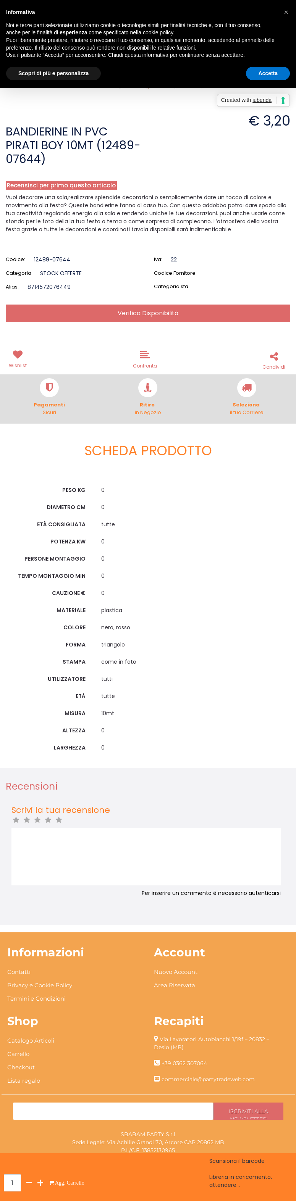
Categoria (18, 273)
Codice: (15, 259)
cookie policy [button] (158, 32)
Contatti (19, 971)
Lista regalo (23, 1080)
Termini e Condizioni (36, 998)
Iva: (158, 259)
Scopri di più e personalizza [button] (53, 73)
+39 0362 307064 (184, 1063)
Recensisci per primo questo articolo (61, 185)
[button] (19, 358)
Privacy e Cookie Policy (39, 985)
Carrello (18, 1054)
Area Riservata (174, 985)
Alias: (12, 286)
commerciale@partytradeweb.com (208, 1079)
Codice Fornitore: (175, 273)
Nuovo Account (175, 971)
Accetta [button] (268, 73)
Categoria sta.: (172, 286)
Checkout (21, 1067)
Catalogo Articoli (30, 1040)
